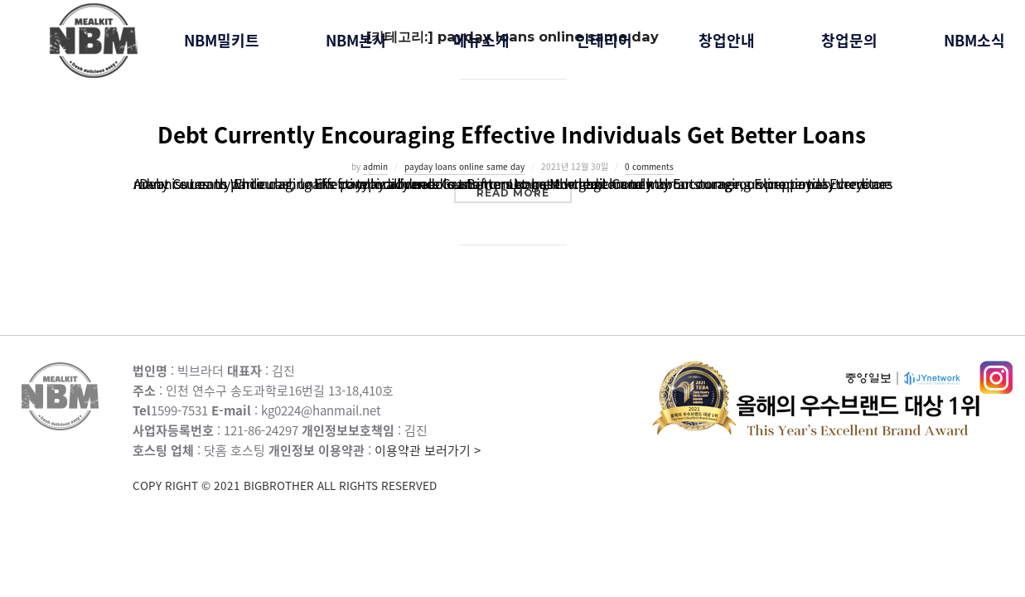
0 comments (649, 166)
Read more (524, 192)
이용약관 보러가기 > (392, 468)
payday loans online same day (464, 166)
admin (375, 166)
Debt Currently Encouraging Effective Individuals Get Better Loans (511, 134)
